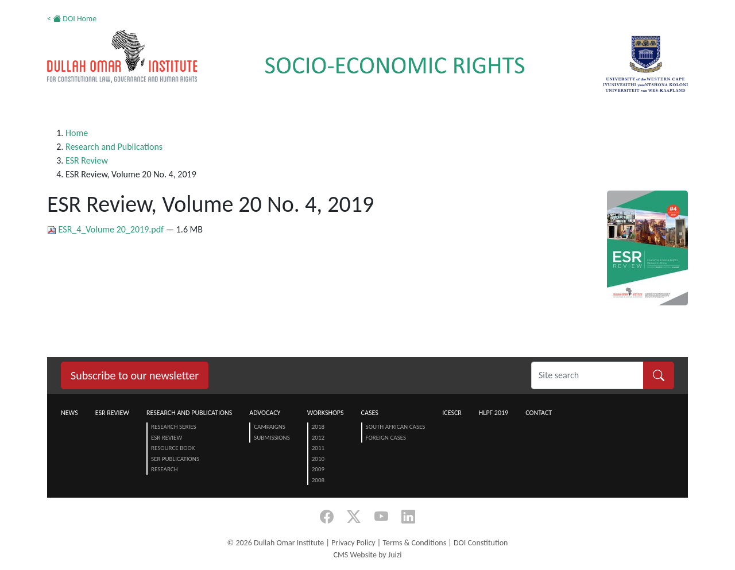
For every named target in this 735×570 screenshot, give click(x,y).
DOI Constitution (481, 543)
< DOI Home (71, 19)
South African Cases (395, 427)
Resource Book (173, 448)
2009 (318, 469)
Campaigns (269, 427)
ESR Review (86, 160)
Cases (369, 413)
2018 (318, 427)
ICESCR (452, 413)
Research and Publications (114, 146)
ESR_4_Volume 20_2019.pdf (106, 229)
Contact (538, 413)
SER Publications (175, 459)
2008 (318, 480)
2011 (318, 448)
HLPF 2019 (493, 413)
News (69, 413)
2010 (318, 459)
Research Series (173, 427)
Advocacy (264, 413)
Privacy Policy (353, 543)
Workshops (325, 413)
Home (76, 132)
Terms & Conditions (414, 543)
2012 (318, 437)
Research (164, 469)
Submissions (272, 437)
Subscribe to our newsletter (135, 375)
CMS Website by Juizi (367, 555)
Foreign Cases (386, 437)
